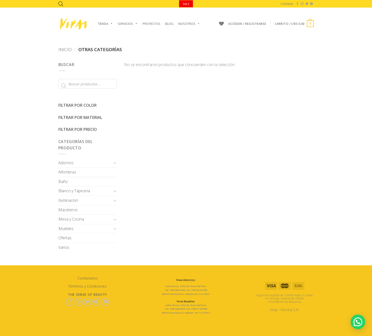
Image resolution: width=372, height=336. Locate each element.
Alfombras (67, 172)
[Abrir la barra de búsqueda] (60, 3)
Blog (169, 23)
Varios (63, 247)
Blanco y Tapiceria (74, 190)
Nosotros (189, 24)
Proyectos (151, 23)
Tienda (105, 24)
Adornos (65, 162)
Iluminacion (68, 200)
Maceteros (68, 209)
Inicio (65, 49)
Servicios (128, 24)
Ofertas (65, 237)
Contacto (287, 3)
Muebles (65, 228)
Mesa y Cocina (71, 219)
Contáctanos (87, 278)
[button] (357, 321)
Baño (63, 181)
